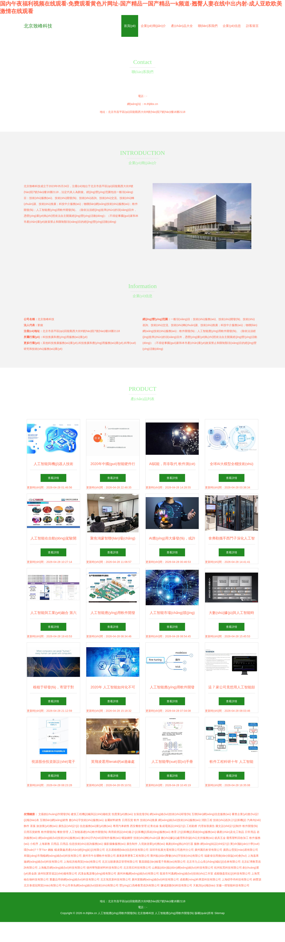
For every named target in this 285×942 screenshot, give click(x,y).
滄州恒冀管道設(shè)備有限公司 (57, 873)
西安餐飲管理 (138, 826)
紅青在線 (153, 826)
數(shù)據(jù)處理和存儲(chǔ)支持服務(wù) (187, 837)
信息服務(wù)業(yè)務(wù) (96, 826)
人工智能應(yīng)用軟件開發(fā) (117, 913)
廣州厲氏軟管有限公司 (208, 849)
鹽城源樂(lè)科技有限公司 (176, 885)
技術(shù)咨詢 (222, 820)
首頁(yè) (130, 26)
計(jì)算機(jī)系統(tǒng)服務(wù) (151, 832)
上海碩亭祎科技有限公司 (237, 879)
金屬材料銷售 (112, 820)
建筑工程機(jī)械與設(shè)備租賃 (91, 814)
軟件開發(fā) (250, 826)
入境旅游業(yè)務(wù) (151, 843)
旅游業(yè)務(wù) (47, 826)
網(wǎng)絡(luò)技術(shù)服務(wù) (179, 820)
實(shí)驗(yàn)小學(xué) (244, 843)
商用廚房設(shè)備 (119, 832)
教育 (174, 832)
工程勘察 (191, 826)
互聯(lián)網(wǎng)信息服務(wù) (211, 814)
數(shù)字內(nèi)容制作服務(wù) (101, 837)
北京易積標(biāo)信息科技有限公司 (127, 849)
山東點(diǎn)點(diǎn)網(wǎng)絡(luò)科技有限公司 (182, 867)
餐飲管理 (62, 832)
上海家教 (44, 843)
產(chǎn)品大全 (182, 26)
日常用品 (250, 832)
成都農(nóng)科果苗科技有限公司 (200, 879)
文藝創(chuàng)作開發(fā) (54, 814)
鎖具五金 (220, 837)
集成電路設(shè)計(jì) (172, 826)
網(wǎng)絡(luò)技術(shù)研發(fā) (170, 814)
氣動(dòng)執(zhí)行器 (179, 843)
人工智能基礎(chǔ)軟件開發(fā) (88, 832)
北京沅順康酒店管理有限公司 (120, 861)
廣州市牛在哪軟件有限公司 (99, 855)
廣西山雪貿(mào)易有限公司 (240, 849)
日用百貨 (127, 820)
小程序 (34, 843)
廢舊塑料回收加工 (237, 837)
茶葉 (33, 826)
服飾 (197, 843)
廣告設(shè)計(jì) (68, 826)
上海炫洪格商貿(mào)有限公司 (82, 861)
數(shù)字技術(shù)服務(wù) (86, 820)
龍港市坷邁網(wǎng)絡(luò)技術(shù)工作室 (186, 873)
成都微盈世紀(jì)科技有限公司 (232, 873)
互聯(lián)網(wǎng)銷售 (54, 820)
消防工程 (206, 820)
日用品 (55, 843)
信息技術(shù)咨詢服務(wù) (86, 843)
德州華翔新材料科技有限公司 (104, 867)
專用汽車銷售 (121, 826)
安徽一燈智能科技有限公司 (232, 885)
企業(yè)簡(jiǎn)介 (153, 26)
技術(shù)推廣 (149, 820)
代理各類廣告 (206, 826)
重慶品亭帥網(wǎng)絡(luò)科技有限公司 (74, 879)
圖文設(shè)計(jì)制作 (229, 826)
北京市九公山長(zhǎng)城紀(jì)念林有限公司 (213, 861)
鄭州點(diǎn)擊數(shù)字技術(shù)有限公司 (176, 855)
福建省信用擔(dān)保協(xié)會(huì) (225, 855)
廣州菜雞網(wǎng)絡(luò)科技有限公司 (155, 879)
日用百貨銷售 (32, 832)
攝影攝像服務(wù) (115, 843)
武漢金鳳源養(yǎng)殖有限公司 (97, 873)
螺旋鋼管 (127, 837)
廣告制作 (132, 843)
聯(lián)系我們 (208, 26)
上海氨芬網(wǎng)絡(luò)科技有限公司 (62, 867)
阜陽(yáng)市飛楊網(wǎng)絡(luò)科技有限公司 (53, 855)
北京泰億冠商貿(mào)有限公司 (43, 885)
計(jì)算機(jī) (238, 820)
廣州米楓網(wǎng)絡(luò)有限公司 (138, 873)
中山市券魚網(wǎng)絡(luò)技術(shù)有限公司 (90, 885)
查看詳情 (53, 478)
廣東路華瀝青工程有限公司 (133, 855)
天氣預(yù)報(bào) (204, 885)
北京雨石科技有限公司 (137, 867)
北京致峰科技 (38, 26)
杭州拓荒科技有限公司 (228, 867)
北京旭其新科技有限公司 (115, 879)
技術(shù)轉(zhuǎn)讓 (146, 837)
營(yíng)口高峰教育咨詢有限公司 (139, 885)
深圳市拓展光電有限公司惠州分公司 (171, 849)
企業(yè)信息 (232, 26)
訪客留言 (252, 26)
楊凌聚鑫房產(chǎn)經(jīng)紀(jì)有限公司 (79, 849)
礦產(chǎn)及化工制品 (230, 832)
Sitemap (219, 913)
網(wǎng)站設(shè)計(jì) (214, 843)
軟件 (136, 820)
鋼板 (50, 849)
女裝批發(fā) (141, 814)
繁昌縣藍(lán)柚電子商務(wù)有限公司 (162, 861)
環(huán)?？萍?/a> (36, 849)
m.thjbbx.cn (151, 104)
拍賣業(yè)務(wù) (122, 814)
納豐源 (257, 879)
